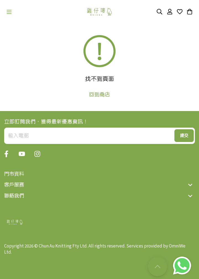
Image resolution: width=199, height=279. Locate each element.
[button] (9, 12)
